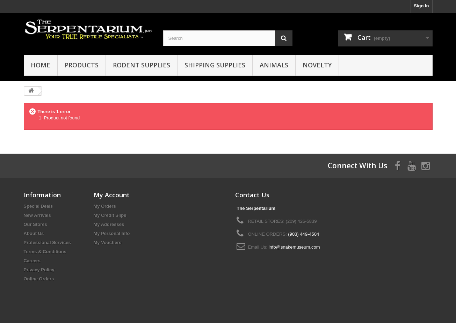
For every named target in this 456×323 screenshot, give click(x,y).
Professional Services (47, 242)
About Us (34, 233)
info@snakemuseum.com (294, 247)
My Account (112, 195)
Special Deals (38, 206)
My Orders (105, 206)
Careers (32, 260)
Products (82, 65)
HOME (40, 65)
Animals (274, 65)
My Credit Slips (110, 215)
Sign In (421, 5)
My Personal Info (112, 233)
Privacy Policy (39, 269)
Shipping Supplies (214, 65)
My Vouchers (108, 242)
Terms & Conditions (45, 251)
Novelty (317, 65)
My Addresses (109, 224)
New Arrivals (37, 215)
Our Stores (35, 224)
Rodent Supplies (141, 65)
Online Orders (39, 278)
